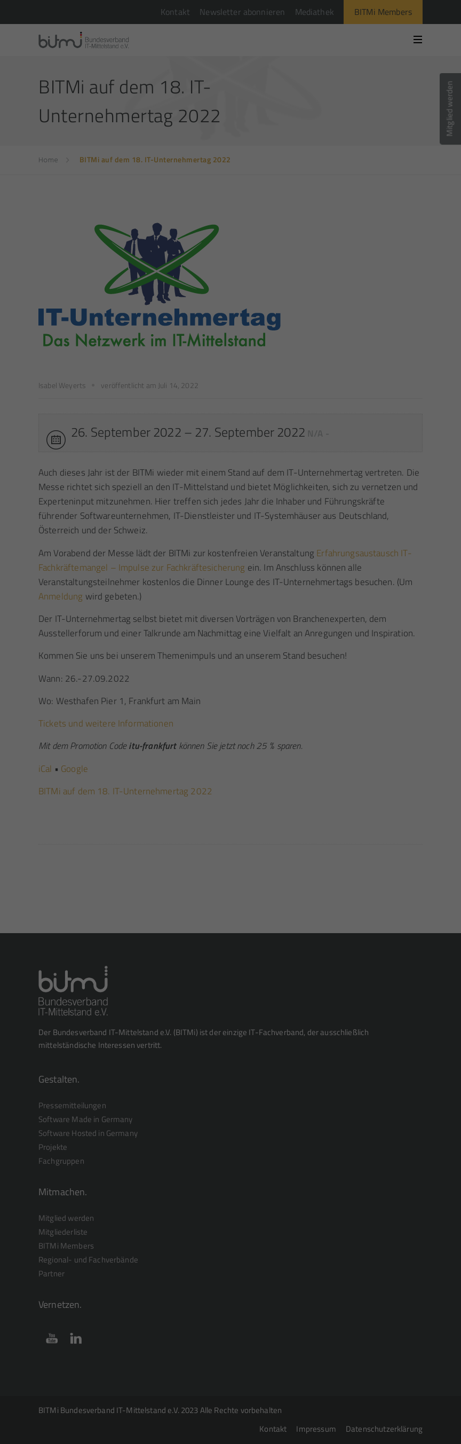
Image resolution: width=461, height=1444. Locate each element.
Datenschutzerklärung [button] (235, 300)
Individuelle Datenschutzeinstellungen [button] (231, 276)
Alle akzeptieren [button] (230, 214)
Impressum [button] (283, 300)
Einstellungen (313, 139)
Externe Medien (314, 175)
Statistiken (218, 175)
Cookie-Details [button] (183, 300)
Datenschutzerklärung (127, 139)
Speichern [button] (231, 245)
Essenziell (131, 175)
